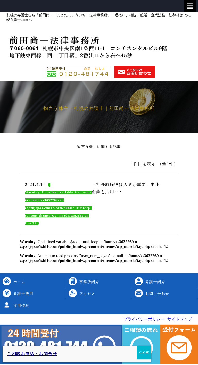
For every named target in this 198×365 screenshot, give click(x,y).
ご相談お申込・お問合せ (32, 354)
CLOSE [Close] (144, 352)
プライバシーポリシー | (144, 319)
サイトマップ (179, 319)
